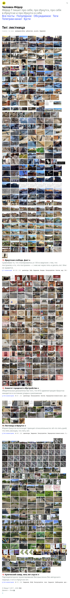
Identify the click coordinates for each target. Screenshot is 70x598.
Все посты (8, 16)
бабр (31, 270)
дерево (66, 396)
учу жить (36, 31)
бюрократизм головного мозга (54, 396)
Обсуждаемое (42, 16)
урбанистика (29, 31)
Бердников (42, 31)
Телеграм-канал (12, 19)
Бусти (27, 19)
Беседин (42, 270)
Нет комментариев (8, 396)
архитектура (25, 270)
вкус (62, 270)
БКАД (31, 582)
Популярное (24, 16)
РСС (20, 588)
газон (45, 582)
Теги (55, 16)
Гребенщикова (59, 582)
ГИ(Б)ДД (67, 270)
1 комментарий (7, 270)
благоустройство (50, 270)
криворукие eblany (20, 31)
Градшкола (51, 582)
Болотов (58, 270)
